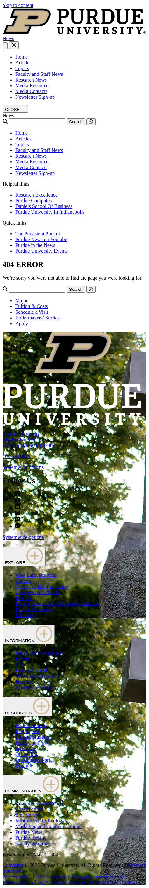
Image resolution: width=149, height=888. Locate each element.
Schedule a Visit (31, 312)
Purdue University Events (41, 251)
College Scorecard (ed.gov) (56, 882)
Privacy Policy (103, 882)
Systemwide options (23, 467)
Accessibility (16, 876)
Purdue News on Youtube (41, 239)
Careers (23, 581)
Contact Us (133, 882)
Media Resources (33, 85)
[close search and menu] (14, 45)
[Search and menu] (5, 45)
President (24, 681)
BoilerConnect (30, 725)
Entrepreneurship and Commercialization (57, 603)
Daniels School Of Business (43, 206)
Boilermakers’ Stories (37, 317)
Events (22, 659)
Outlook (23, 765)
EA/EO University (52, 876)
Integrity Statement (93, 876)
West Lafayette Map (35, 575)
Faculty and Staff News (39, 74)
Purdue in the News (35, 245)
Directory (25, 598)
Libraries (24, 615)
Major (21, 300)
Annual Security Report (39, 803)
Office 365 (26, 754)
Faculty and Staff (32, 742)
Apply (21, 323)
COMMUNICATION (32, 784)
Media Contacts (31, 91)
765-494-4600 (17, 456)
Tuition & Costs (31, 306)
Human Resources (34, 609)
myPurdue (25, 748)
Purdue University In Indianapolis (49, 212)
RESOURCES (27, 706)
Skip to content (18, 5)
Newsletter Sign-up (35, 97)
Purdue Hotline (30, 838)
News (8, 38)
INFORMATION (28, 634)
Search (75, 121)
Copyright (13, 865)
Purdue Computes (33, 200)
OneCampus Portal (34, 760)
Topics (22, 68)
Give (20, 664)
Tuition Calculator (34, 687)
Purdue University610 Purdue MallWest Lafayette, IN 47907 (29, 439)
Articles (23, 62)
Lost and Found (31, 670)
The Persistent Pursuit (37, 233)
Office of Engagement (37, 676)
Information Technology (40, 820)
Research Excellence (36, 194)
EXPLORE (24, 556)
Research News (31, 79)
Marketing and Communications (48, 826)
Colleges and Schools (37, 592)
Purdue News (29, 832)
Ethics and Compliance (38, 653)
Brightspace (27, 731)
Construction (28, 809)
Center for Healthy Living (41, 586)
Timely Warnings (32, 843)
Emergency (27, 815)
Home (21, 57)
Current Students (32, 737)
